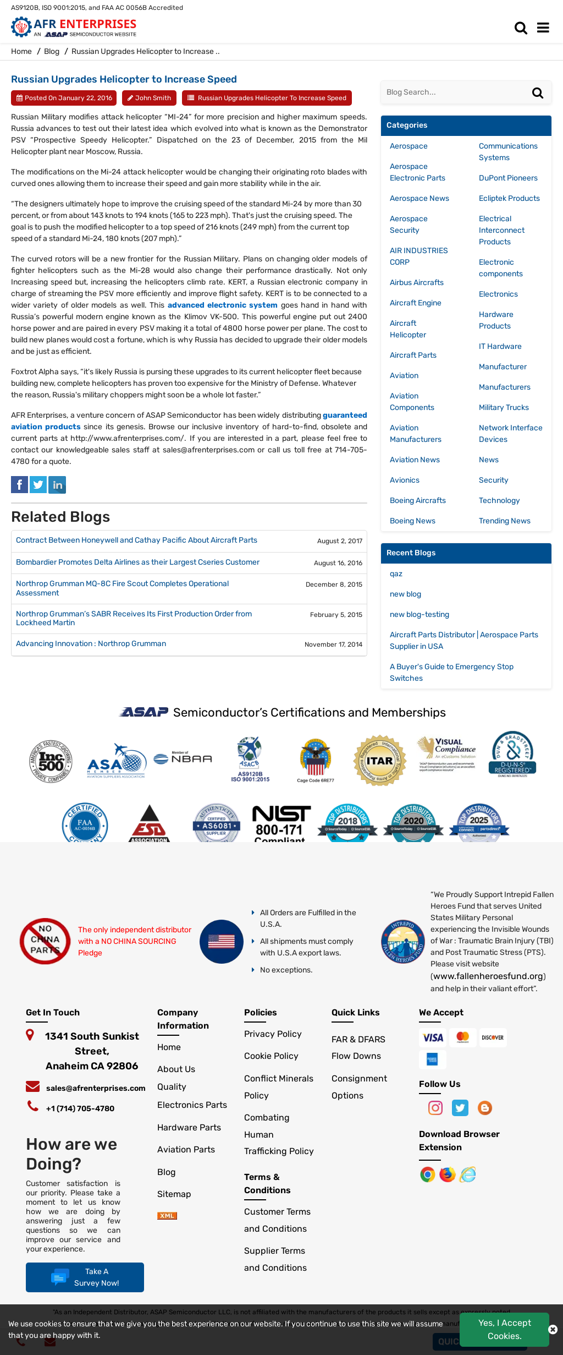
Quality (171, 1086)
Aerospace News (419, 198)
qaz (396, 573)
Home (169, 1047)
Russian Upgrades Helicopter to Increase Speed (272, 98)
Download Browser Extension (459, 1140)
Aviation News (415, 460)
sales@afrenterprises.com (96, 1088)
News (489, 460)
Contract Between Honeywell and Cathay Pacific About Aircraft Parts (136, 540)
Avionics (405, 480)
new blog (405, 594)
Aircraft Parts (413, 355)
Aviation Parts (186, 1149)
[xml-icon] (167, 1216)
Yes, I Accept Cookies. (504, 1329)
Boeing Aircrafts (418, 500)
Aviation (404, 375)
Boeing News (412, 521)
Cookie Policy (271, 1056)
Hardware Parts (189, 1127)
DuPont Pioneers (508, 178)
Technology (499, 500)
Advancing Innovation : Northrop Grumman (91, 644)
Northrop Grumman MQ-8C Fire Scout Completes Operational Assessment (122, 589)
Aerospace (409, 146)
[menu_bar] (546, 28)
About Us (176, 1069)
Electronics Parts (192, 1105)
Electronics (498, 294)
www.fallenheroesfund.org (488, 976)
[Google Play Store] (449, 1173)
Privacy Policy (273, 1034)
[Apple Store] (429, 1173)
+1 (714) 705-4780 (80, 1108)
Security (494, 480)
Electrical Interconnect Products (502, 230)
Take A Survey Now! (83, 1277)
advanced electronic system (223, 305)
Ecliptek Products (509, 198)
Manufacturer (503, 366)
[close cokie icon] (553, 1329)
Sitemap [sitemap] (178, 1194)
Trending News (505, 521)
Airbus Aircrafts (417, 282)
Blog (51, 51)
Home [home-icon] (22, 51)
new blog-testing (419, 614)
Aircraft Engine (415, 303)
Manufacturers (505, 387)
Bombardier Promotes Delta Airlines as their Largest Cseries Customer (138, 562)
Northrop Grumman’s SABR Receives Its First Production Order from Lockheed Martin (134, 619)
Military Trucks (504, 407)
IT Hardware (500, 346)
